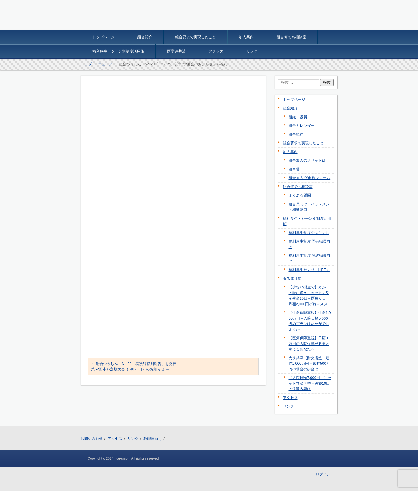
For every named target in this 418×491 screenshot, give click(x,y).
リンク (251, 51)
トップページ (103, 37)
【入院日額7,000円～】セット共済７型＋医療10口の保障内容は (310, 383)
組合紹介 (144, 37)
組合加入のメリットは (307, 160)
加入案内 (246, 37)
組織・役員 (298, 117)
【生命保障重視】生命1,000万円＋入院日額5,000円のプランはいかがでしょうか (310, 321)
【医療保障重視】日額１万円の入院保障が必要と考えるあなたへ (309, 343)
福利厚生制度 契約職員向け (310, 258)
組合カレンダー (302, 125)
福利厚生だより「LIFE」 (309, 270)
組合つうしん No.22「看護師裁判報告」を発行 (133, 364)
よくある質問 (300, 195)
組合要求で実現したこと (195, 37)
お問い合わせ (92, 438)
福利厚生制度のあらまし (309, 233)
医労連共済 (176, 51)
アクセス (216, 51)
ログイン (323, 474)
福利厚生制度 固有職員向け (310, 244)
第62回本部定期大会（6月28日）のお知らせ (130, 369)
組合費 (294, 169)
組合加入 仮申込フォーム (310, 178)
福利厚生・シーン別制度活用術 (118, 51)
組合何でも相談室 (291, 37)
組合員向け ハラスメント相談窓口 (309, 207)
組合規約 (296, 134)
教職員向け (152, 438)
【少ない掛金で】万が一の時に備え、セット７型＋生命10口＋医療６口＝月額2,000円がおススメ (309, 295)
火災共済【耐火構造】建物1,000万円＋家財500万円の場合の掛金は (309, 363)
